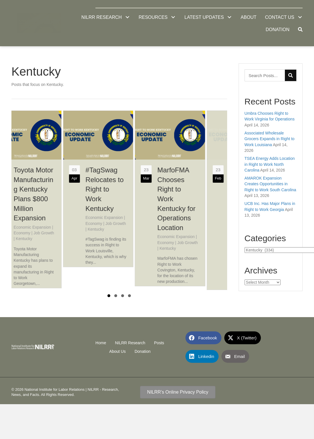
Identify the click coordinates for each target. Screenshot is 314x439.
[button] (127, 17)
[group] (48, 199)
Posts (159, 341)
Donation (143, 349)
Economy (43, 233)
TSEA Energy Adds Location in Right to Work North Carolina (270, 164)
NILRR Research (130, 341)
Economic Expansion (53, 227)
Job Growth (65, 233)
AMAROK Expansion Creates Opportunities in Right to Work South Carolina (270, 184)
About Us (117, 349)
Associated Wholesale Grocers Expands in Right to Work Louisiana (270, 139)
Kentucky (45, 238)
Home (100, 341)
